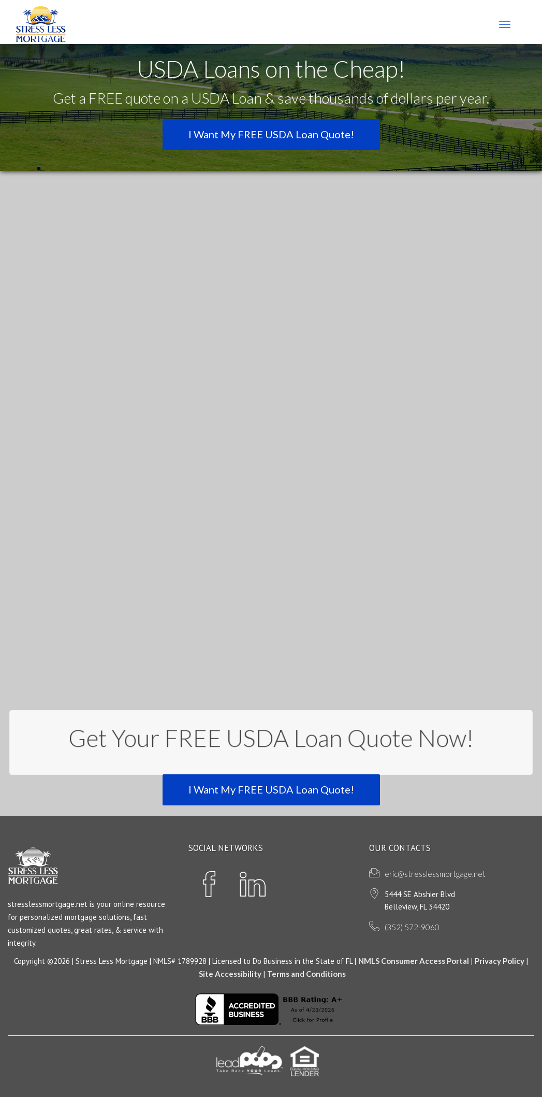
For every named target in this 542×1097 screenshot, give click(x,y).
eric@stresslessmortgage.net (435, 873)
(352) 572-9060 (412, 927)
